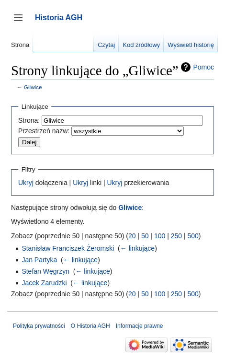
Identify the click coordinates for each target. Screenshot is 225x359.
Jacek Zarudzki (44, 283)
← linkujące (137, 248)
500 (192, 236)
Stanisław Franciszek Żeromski (68, 248)
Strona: (29, 120)
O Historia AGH (90, 326)
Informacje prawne (139, 326)
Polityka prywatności (39, 326)
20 (132, 236)
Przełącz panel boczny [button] (21, 22)
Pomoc (203, 67)
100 (159, 236)
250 (176, 236)
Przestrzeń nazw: (43, 131)
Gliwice (33, 87)
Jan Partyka (39, 260)
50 (145, 236)
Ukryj (26, 182)
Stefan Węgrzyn (45, 271)
